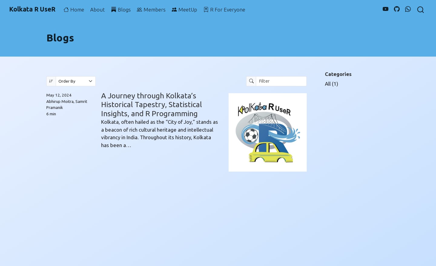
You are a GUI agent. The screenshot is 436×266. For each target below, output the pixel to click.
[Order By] (76, 81)
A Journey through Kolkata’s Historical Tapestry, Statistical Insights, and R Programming (151, 104)
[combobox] (421, 9)
